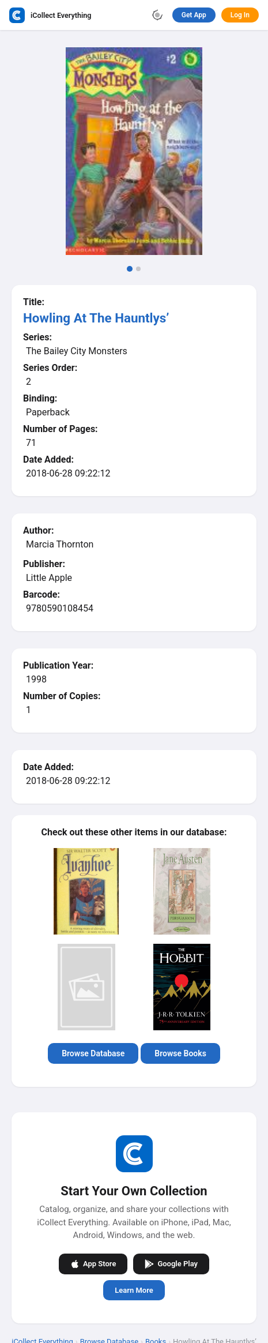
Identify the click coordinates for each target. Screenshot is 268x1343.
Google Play (171, 1263)
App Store (93, 1263)
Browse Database (93, 1053)
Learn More (134, 1289)
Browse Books (180, 1053)
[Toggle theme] (157, 15)
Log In (240, 15)
